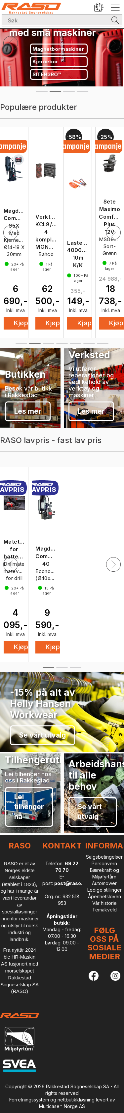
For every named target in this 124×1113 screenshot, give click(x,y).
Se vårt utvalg (42, 735)
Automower (104, 883)
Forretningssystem (29, 1099)
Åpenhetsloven (104, 896)
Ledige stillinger (104, 890)
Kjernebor (46, 61)
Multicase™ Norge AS (62, 1106)
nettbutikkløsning (76, 1099)
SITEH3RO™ (47, 74)
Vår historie (104, 903)
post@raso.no (71, 883)
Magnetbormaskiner (59, 49)
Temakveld (104, 909)
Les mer (27, 411)
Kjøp (52, 323)
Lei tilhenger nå (29, 807)
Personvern (104, 863)
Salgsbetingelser (104, 857)
